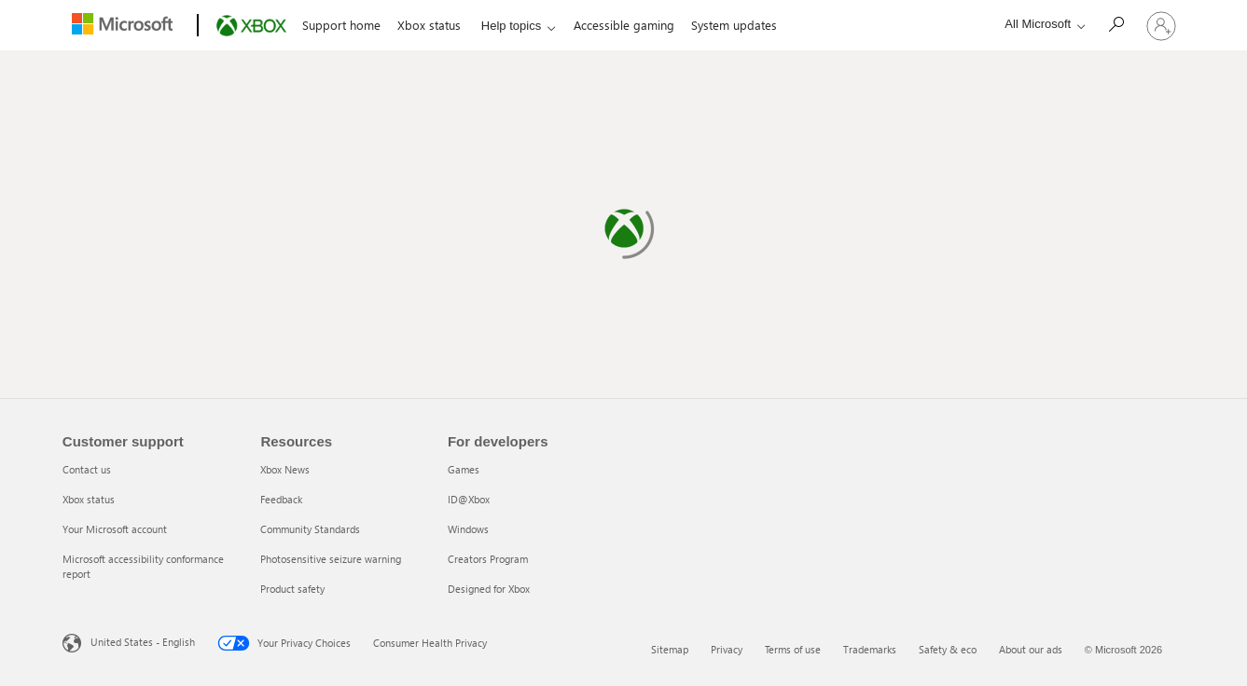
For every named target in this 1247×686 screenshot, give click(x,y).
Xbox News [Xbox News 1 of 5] (285, 469)
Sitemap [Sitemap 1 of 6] (669, 649)
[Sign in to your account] (1161, 25)
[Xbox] (249, 26)
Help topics (511, 26)
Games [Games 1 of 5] (463, 469)
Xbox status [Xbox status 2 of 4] (88, 499)
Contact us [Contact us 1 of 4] (86, 469)
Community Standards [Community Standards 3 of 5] (310, 529)
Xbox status (429, 25)
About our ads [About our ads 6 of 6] (1030, 649)
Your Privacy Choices (284, 643)
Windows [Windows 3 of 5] (468, 529)
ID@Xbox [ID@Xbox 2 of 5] (469, 499)
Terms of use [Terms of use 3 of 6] (793, 649)
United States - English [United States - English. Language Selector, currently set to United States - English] (142, 642)
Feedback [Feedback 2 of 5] (281, 499)
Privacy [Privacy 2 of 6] (726, 649)
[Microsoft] (126, 26)
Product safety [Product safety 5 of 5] (292, 589)
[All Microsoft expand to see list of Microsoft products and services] (1040, 24)
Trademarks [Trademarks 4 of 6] (869, 649)
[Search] (1115, 24)
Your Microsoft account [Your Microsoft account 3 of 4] (114, 529)
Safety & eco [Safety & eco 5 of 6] (948, 649)
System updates (734, 25)
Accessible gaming (624, 25)
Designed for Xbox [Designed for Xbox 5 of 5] (489, 589)
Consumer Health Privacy (430, 643)
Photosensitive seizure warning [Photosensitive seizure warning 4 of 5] (330, 559)
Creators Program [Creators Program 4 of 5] (488, 559)
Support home (341, 25)
